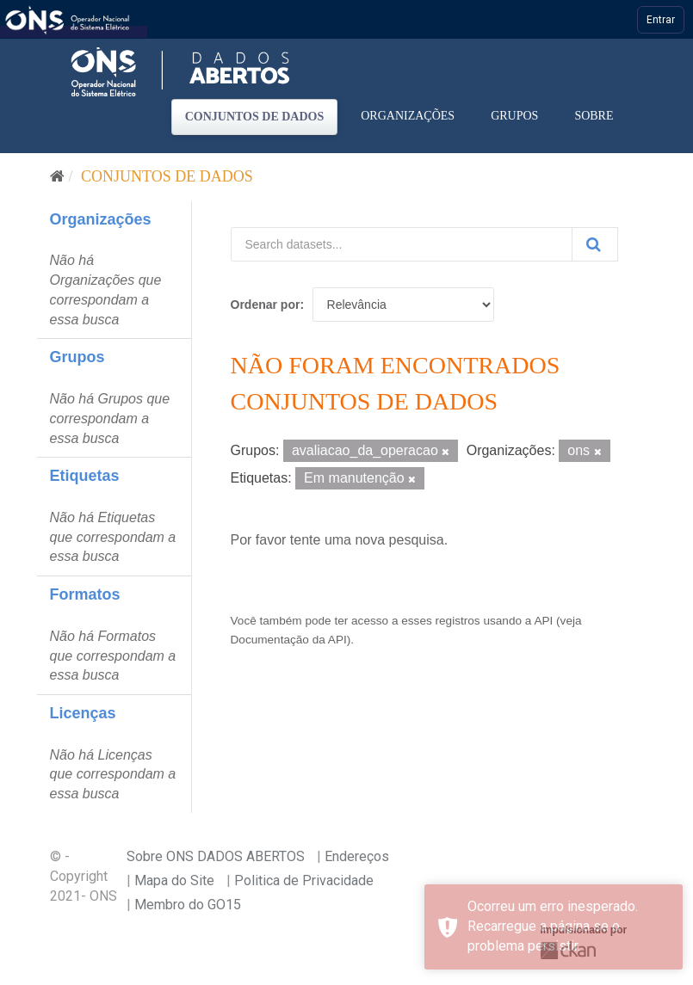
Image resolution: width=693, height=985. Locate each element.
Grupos (514, 115)
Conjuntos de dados (255, 116)
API (543, 620)
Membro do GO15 (187, 904)
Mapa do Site (174, 880)
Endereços (357, 856)
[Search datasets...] (401, 244)
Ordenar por (265, 304)
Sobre (593, 115)
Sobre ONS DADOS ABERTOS (216, 856)
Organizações (408, 115)
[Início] (57, 176)
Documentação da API (289, 639)
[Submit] (595, 244)
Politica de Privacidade (304, 880)
